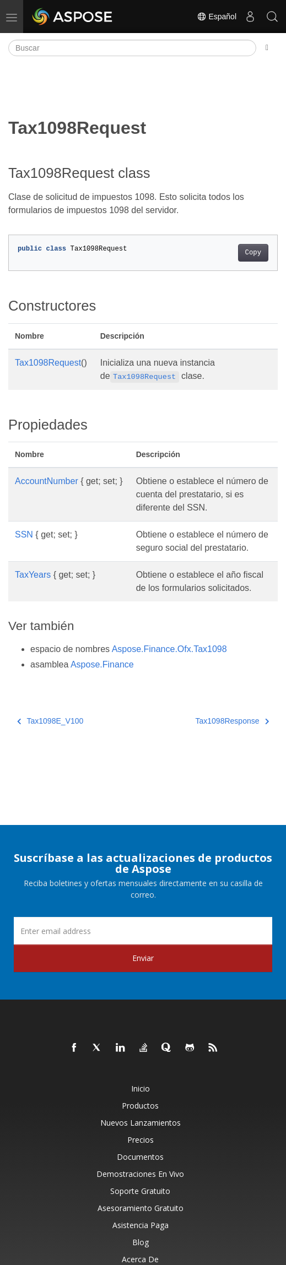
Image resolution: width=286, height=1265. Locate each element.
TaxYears (33, 574)
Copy (253, 253)
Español (216, 16)
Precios (140, 1139)
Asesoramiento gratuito (141, 1208)
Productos (140, 1105)
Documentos (140, 1157)
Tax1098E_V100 (50, 720)
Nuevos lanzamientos (140, 1122)
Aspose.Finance (102, 664)
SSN (24, 534)
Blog (140, 1242)
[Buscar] (132, 48)
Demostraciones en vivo (140, 1174)
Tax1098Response (232, 720)
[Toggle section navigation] (267, 48)
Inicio (140, 1088)
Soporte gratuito (140, 1191)
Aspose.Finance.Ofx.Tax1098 (169, 649)
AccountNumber (46, 481)
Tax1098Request (48, 362)
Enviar (143, 958)
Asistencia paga (140, 1225)
